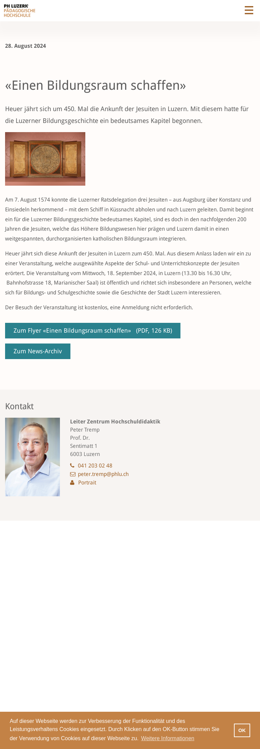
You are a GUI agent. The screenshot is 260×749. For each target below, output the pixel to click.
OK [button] (242, 730)
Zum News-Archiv (38, 351)
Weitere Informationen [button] (167, 738)
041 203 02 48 (95, 465)
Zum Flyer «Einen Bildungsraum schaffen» (93, 330)
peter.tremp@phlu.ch (103, 474)
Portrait (87, 482)
